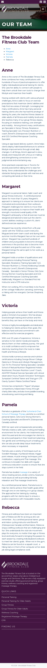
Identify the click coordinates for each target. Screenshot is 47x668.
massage (24, 472)
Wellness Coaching (10, 613)
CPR (4, 620)
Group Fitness (8, 605)
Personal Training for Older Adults (16, 601)
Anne (8, 49)
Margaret (10, 51)
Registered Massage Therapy (14, 616)
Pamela (9, 57)
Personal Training (9, 597)
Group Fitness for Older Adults (15, 609)
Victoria (9, 54)
